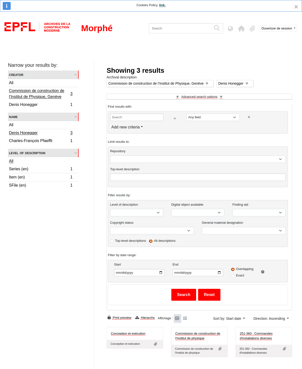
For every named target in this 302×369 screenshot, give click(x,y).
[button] (241, 28)
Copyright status (121, 222)
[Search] (180, 28)
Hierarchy (145, 318)
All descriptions (165, 241)
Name (13, 116)
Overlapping (244, 269)
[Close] (296, 6)
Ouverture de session (277, 28)
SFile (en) (41, 185)
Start (117, 264)
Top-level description (125, 169)
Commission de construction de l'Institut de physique (197, 336)
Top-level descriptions (130, 241)
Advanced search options (199, 96)
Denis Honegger (41, 105)
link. (162, 5)
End (175, 264)
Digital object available (187, 204)
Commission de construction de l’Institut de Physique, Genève (41, 94)
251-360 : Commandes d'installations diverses (256, 336)
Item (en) (41, 177)
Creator (16, 74)
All (11, 83)
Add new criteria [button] (125, 127)
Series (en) (41, 169)
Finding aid (240, 204)
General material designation (222, 222)
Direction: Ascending (269, 318)
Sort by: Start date (227, 318)
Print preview (119, 318)
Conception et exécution (128, 333)
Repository (117, 151)
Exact (240, 275)
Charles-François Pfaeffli (41, 141)
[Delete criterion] (249, 117)
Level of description (27, 152)
